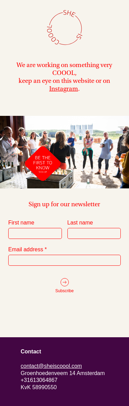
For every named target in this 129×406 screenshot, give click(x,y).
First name (35, 229)
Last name (94, 229)
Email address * (64, 256)
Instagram (63, 88)
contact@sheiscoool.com (51, 366)
